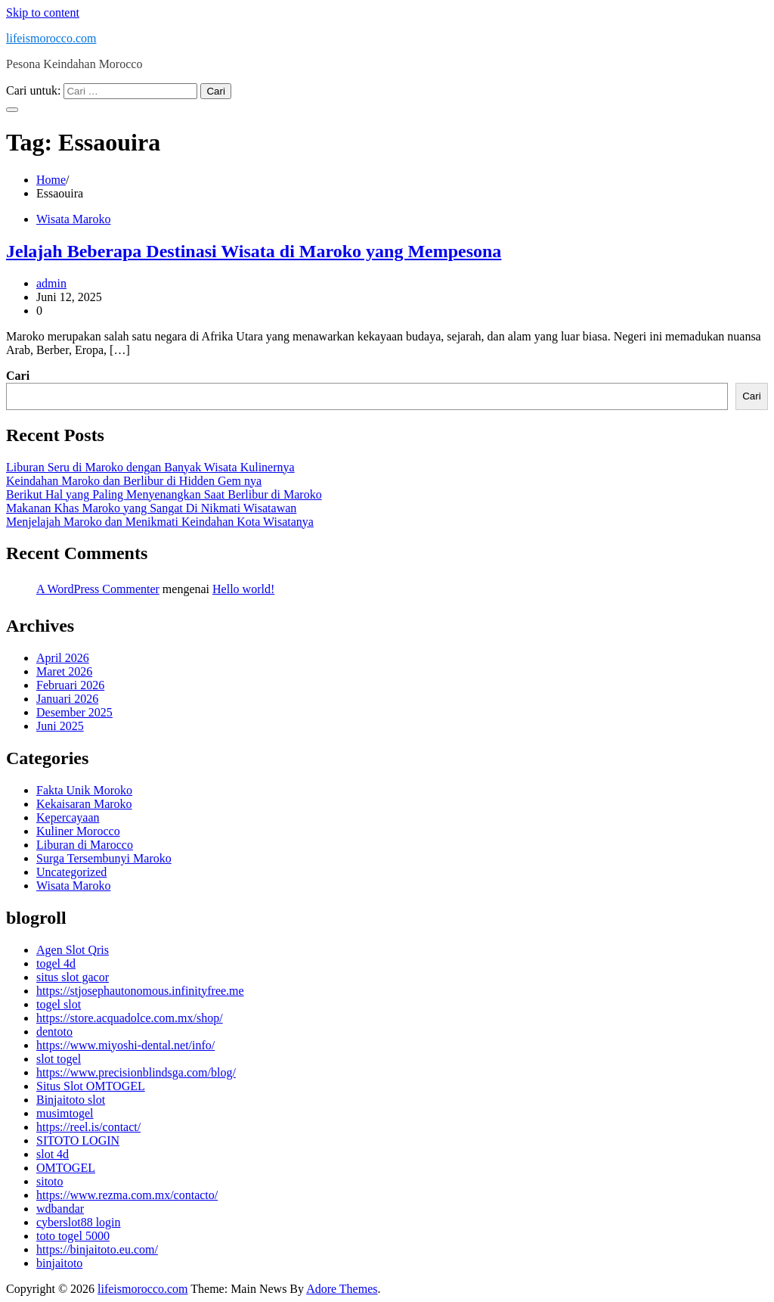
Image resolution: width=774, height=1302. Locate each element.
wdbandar (60, 1208)
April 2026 (62, 657)
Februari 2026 (70, 685)
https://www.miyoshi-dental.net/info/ (125, 1045)
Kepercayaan (68, 817)
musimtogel (65, 1113)
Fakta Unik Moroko (84, 790)
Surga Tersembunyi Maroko (104, 858)
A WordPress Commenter (97, 589)
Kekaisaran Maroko (84, 803)
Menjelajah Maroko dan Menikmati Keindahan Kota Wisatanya (160, 521)
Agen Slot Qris (72, 949)
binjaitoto (59, 1263)
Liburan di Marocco (84, 844)
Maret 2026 (64, 671)
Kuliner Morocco (78, 831)
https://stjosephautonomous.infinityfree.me (140, 990)
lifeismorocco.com (51, 38)
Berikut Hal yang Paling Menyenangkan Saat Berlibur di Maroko (164, 494)
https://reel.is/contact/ (88, 1126)
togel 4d (56, 963)
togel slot (58, 1004)
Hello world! (243, 589)
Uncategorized (71, 871)
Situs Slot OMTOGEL (90, 1086)
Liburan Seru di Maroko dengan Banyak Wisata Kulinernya (150, 467)
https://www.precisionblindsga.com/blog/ (136, 1072)
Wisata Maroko (73, 219)
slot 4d (52, 1154)
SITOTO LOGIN (77, 1140)
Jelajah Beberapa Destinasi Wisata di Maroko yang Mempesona (253, 251)
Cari (17, 375)
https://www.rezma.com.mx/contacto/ (127, 1195)
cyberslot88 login (78, 1222)
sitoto (49, 1181)
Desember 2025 (74, 712)
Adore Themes (341, 1288)
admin (51, 283)
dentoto (54, 1031)
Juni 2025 (60, 725)
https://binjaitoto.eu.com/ (97, 1249)
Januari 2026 (67, 698)
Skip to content (42, 12)
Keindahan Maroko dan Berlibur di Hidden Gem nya (134, 480)
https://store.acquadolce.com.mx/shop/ (129, 1017)
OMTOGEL (65, 1167)
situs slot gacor (72, 977)
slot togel (58, 1058)
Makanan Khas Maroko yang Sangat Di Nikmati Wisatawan (151, 508)
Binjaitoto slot (70, 1099)
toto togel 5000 (73, 1235)
